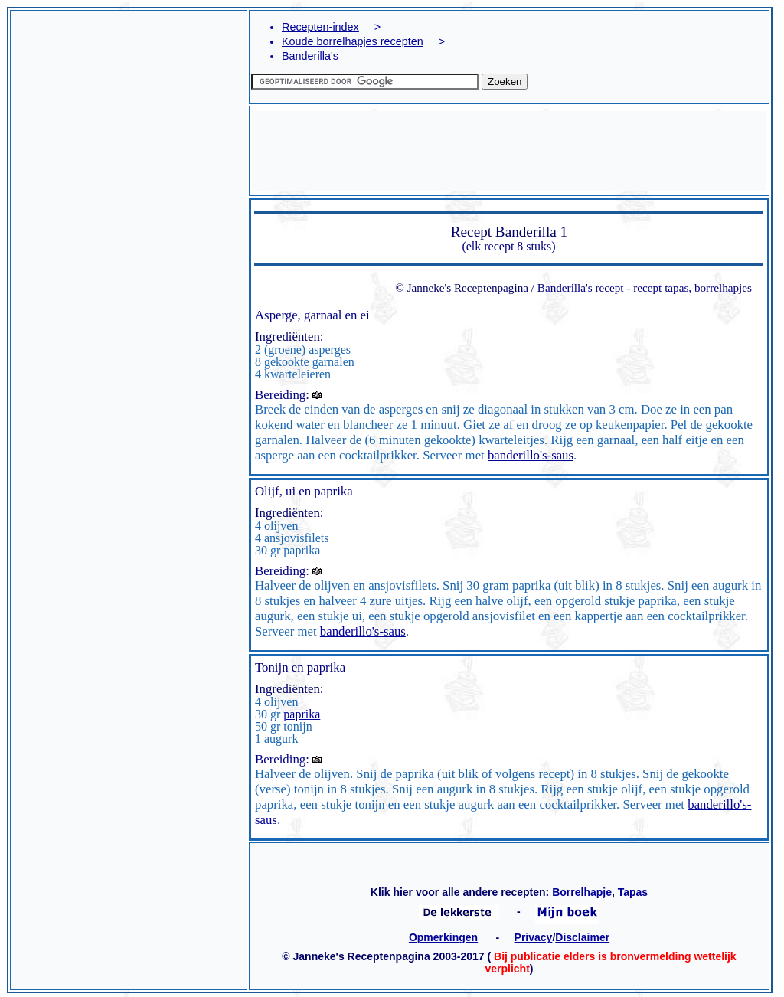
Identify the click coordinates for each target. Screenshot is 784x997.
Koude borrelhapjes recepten (352, 41)
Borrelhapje (582, 892)
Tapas (633, 892)
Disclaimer (582, 937)
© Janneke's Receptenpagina (461, 287)
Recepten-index (320, 27)
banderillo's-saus (530, 455)
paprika (301, 714)
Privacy (533, 937)
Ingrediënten (287, 336)
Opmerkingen (443, 937)
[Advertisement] (128, 267)
